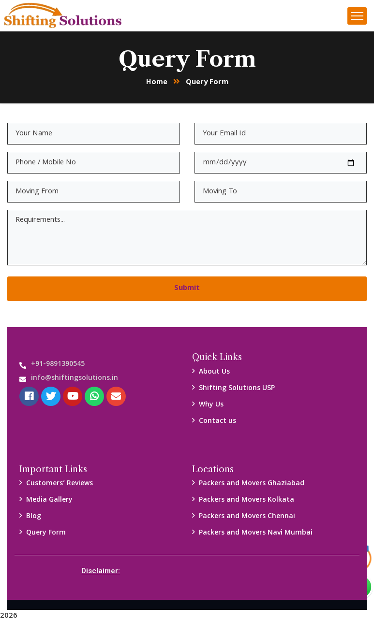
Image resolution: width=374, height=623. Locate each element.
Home (156, 83)
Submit (187, 289)
